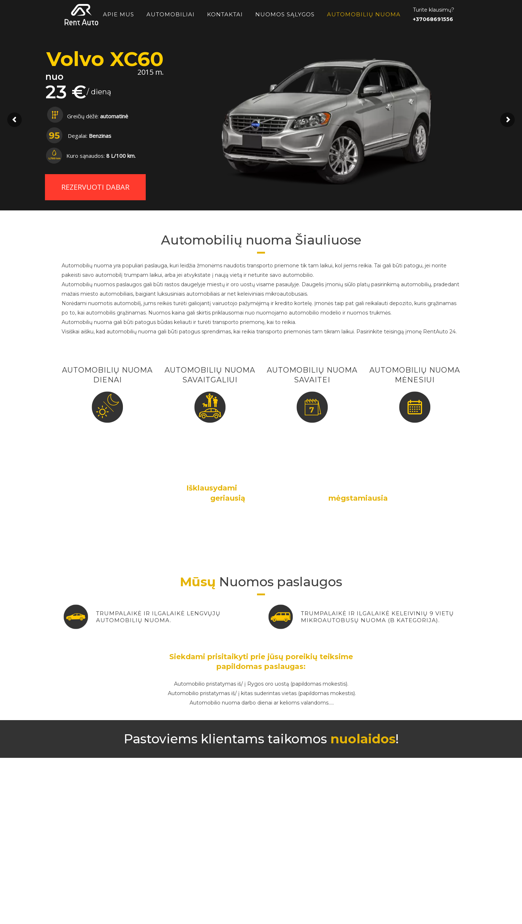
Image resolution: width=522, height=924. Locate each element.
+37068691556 (433, 19)
